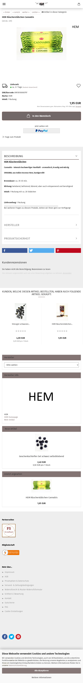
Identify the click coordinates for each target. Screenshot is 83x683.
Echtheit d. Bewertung (14, 594)
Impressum (9, 572)
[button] (14, 250)
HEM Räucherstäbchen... (62, 324)
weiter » (25, 12)
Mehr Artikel (9, 420)
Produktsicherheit (17, 238)
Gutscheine (9, 603)
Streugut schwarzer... (21, 324)
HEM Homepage (11, 417)
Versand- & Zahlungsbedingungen (19, 585)
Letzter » (36, 12)
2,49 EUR (41, 462)
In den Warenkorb (38, 116)
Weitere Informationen (41, 677)
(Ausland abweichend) (29, 87)
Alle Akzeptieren (42, 670)
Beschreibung (13, 156)
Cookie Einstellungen (14, 611)
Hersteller (11, 225)
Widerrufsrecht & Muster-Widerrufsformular (23, 589)
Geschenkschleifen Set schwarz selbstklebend (41, 456)
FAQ (6, 607)
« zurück (16, 12)
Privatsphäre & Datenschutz (17, 581)
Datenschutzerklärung (18, 665)
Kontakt (8, 598)
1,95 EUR (41, 503)
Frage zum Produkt (13, 137)
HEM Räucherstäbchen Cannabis (41, 497)
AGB (6, 576)
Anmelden (67, 273)
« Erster (6, 12)
